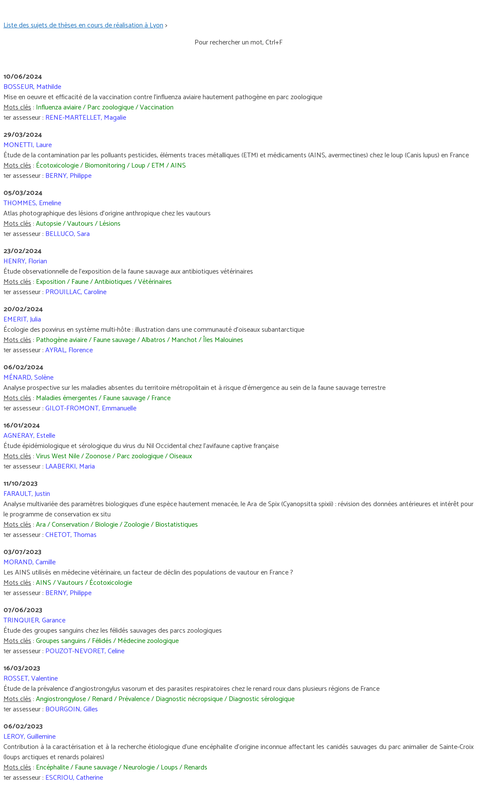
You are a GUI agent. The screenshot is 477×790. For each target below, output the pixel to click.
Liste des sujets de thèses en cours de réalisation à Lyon (83, 25)
